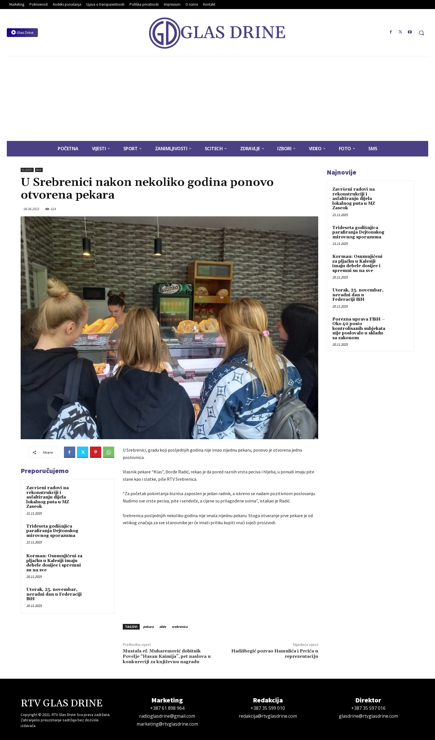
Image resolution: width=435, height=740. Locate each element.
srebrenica (180, 626)
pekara (148, 626)
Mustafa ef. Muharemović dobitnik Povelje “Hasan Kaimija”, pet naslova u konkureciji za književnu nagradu (167, 656)
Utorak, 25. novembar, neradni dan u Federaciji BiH (54, 594)
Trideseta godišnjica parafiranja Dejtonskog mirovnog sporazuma (52, 531)
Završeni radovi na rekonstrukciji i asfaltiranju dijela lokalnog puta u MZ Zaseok (47, 497)
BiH (39, 170)
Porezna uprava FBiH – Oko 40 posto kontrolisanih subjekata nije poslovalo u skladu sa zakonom (358, 329)
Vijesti (27, 170)
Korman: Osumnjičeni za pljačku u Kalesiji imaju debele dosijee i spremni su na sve (54, 563)
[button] (421, 33)
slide (162, 626)
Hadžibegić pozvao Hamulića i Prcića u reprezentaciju (274, 653)
